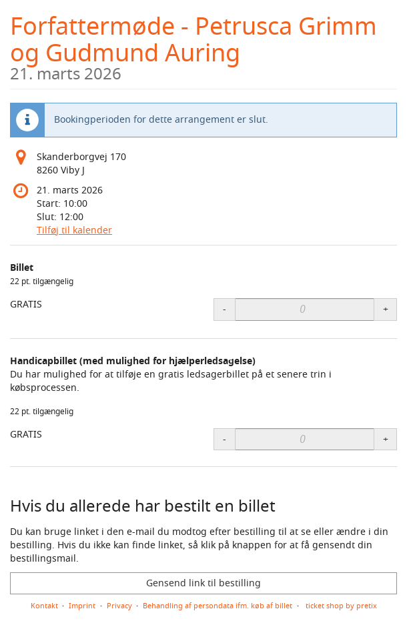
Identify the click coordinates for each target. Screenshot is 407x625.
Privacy (119, 605)
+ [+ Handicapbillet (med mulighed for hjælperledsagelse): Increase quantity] (385, 439)
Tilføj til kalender (74, 230)
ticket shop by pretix (341, 605)
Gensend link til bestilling (203, 583)
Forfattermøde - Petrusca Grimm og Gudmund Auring (203, 46)
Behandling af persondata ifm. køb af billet (217, 605)
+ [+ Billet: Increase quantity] (385, 309)
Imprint (82, 605)
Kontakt (44, 605)
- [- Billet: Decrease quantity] (224, 309)
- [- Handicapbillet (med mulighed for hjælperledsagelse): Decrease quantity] (224, 439)
